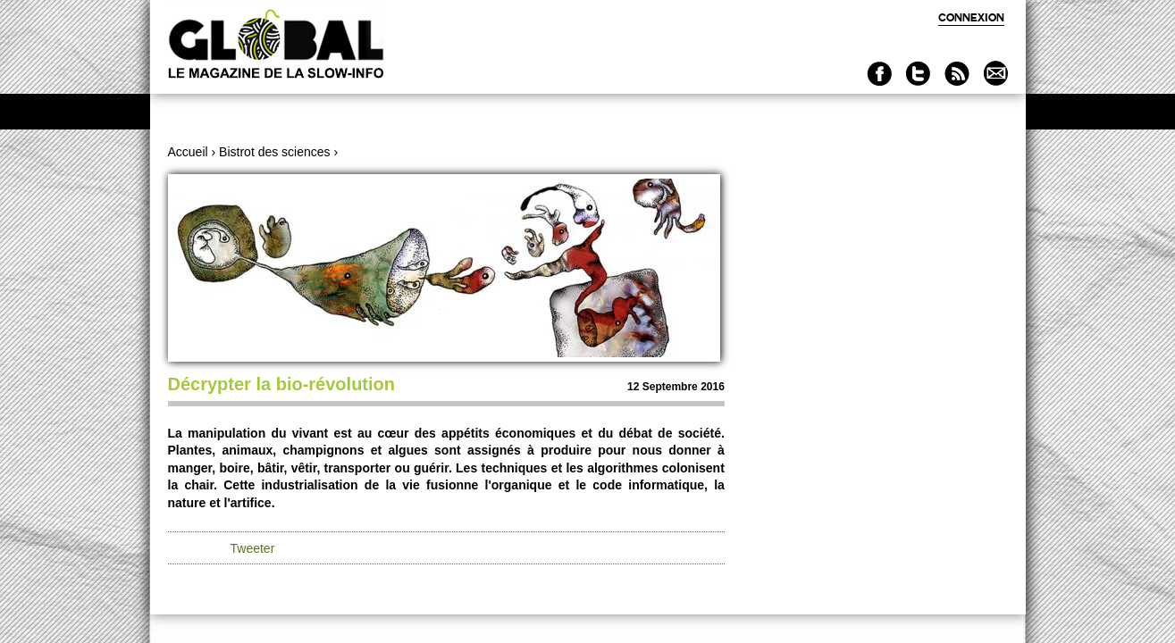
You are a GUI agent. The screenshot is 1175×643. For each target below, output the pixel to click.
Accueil (188, 152)
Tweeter (253, 548)
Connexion (971, 17)
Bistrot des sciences (275, 152)
